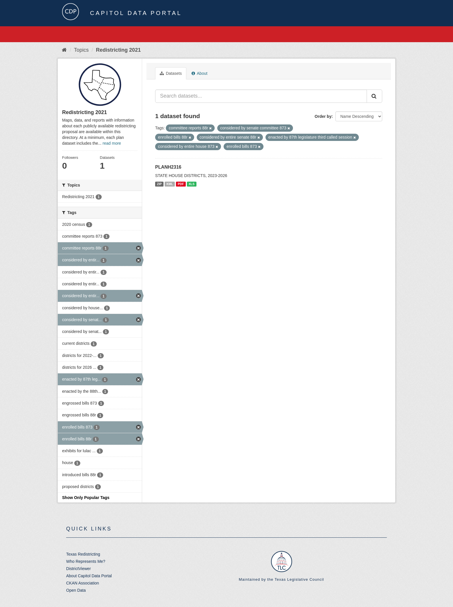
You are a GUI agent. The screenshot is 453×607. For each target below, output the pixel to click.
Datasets (171, 73)
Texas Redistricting (83, 554)
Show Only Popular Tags (85, 497)
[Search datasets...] (261, 96)
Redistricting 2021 (118, 50)
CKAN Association (82, 583)
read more (112, 143)
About (199, 73)
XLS (191, 184)
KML (169, 184)
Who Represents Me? (85, 561)
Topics (81, 50)
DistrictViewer (78, 568)
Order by (323, 116)
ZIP (159, 184)
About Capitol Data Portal (89, 576)
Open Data (76, 590)
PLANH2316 (168, 167)
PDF (181, 184)
